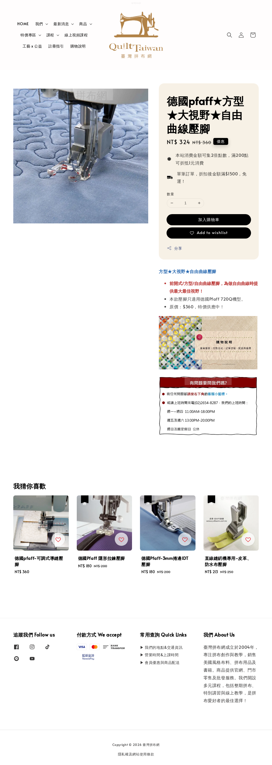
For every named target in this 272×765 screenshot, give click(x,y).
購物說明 (78, 46)
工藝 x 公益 (32, 46)
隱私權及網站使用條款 (136, 754)
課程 (50, 35)
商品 (83, 23)
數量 (170, 194)
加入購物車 (208, 219)
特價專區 (28, 35)
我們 (39, 23)
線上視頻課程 (76, 34)
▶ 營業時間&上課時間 (159, 654)
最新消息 (61, 23)
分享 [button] (174, 248)
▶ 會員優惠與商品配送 (160, 662)
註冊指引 (56, 46)
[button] (229, 35)
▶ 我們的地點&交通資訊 (161, 647)
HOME (23, 23)
